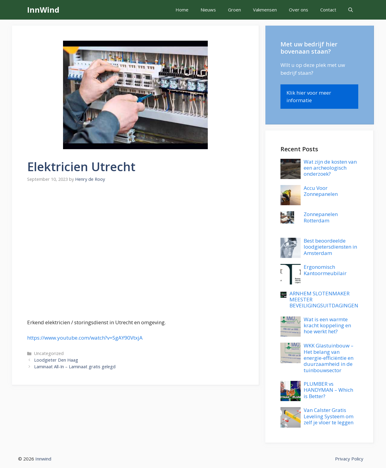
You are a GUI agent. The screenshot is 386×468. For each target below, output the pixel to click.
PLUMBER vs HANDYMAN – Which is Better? (328, 390)
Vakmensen (265, 10)
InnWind (43, 10)
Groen (234, 10)
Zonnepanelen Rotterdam (321, 217)
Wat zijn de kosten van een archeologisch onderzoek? (330, 167)
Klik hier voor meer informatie (308, 96)
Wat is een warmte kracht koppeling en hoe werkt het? (327, 325)
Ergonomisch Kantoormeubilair (325, 269)
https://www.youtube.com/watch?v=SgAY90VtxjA (85, 337)
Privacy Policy (349, 459)
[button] (350, 10)
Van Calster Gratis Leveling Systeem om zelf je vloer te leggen (328, 416)
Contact (328, 10)
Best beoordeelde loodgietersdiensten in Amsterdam (330, 246)
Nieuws (208, 10)
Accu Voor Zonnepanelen (321, 190)
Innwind (43, 459)
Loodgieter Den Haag (56, 360)
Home (182, 10)
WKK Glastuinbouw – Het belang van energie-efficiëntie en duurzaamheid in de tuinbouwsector (328, 358)
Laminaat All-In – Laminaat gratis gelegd (74, 366)
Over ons (298, 10)
